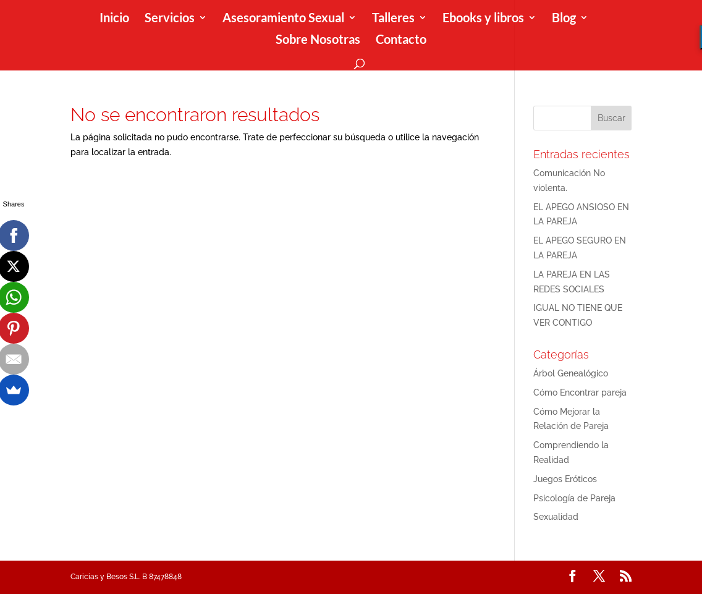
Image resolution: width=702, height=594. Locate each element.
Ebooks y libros (483, 19)
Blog (564, 19)
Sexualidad (555, 517)
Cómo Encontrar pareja (580, 392)
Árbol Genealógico (570, 373)
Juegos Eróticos (565, 479)
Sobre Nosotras (318, 40)
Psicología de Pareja (574, 498)
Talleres (393, 19)
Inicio (114, 19)
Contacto (401, 40)
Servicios (170, 19)
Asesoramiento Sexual (283, 19)
